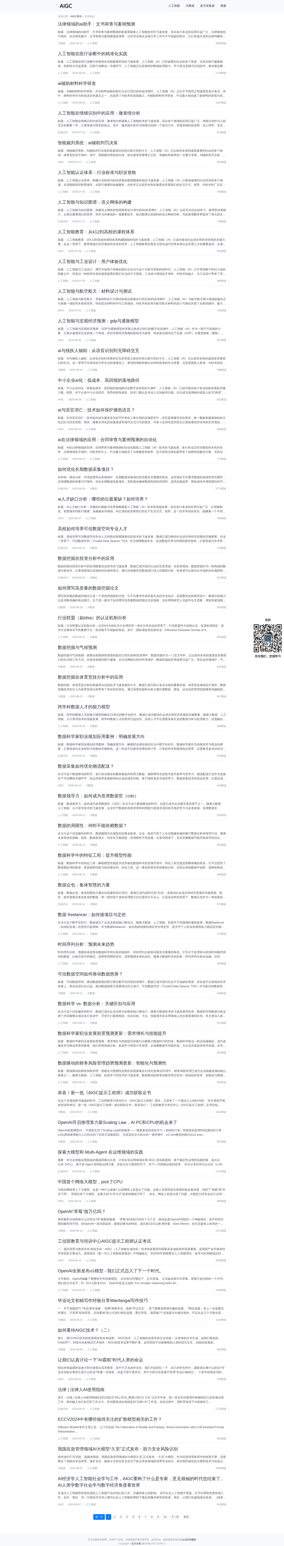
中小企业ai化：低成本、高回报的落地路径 (98, 380)
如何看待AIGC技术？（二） (85, 1330)
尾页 (186, 1516)
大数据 (190, 5)
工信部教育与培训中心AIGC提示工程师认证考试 (104, 1241)
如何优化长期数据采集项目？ (86, 469)
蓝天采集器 (207, 5)
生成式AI (63, 132)
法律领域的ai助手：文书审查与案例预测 (96, 24)
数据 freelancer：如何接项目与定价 (92, 914)
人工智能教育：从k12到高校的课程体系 (96, 231)
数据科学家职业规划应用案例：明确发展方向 (101, 736)
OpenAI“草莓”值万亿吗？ (82, 1211)
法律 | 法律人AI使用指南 (81, 1389)
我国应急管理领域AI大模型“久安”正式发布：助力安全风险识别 (118, 1448)
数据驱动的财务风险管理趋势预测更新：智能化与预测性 (112, 1063)
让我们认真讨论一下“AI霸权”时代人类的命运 (100, 1359)
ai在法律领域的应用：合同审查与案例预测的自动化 (107, 439)
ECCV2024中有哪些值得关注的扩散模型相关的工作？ (110, 1419)
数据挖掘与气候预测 (77, 647)
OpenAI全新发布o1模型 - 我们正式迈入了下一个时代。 (111, 1270)
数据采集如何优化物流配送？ (86, 766)
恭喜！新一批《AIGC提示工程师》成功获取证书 (104, 1092)
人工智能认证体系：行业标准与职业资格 (97, 172)
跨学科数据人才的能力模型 (84, 706)
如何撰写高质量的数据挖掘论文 (88, 588)
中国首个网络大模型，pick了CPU (90, 1181)
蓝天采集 (136, 1543)
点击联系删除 (189, 1539)
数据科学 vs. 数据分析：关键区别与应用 (96, 1003)
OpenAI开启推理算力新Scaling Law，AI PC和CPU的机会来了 (117, 1122)
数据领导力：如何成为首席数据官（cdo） (98, 795)
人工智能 (174, 5)
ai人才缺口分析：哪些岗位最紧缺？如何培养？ (103, 499)
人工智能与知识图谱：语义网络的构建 (95, 202)
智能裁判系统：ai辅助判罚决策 (88, 142)
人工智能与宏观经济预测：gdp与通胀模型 (98, 320)
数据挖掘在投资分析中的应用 (86, 558)
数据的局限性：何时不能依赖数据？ (92, 825)
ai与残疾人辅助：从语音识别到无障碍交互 (98, 350)
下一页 (175, 1516)
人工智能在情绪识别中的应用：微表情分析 (99, 113)
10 (165, 1516)
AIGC (61, 162)
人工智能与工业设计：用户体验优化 (92, 261)
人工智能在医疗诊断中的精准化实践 (92, 53)
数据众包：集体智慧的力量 (84, 884)
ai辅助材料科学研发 (77, 83)
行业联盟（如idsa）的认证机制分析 (92, 617)
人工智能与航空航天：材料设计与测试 (95, 291)
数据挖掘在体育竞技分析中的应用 (90, 677)
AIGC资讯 (76, 16)
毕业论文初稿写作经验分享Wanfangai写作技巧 (103, 1300)
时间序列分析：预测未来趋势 (86, 944)
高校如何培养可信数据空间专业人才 (92, 528)
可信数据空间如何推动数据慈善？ (90, 973)
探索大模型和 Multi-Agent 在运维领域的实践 (100, 1152)
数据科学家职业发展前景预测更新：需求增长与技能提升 (112, 1033)
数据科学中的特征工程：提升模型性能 (95, 855)
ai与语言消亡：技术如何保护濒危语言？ (96, 409)
